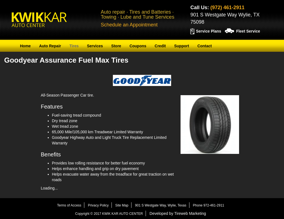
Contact (204, 46)
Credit (160, 46)
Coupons (138, 46)
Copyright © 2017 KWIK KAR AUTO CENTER (109, 214)
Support (181, 46)
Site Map (121, 205)
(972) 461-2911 (227, 7)
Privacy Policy (98, 205)
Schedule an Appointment (129, 25)
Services (95, 46)
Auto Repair (50, 46)
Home (25, 46)
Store (116, 46)
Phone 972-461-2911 (208, 205)
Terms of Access (69, 205)
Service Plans (208, 31)
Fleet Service (248, 31)
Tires (73, 46)
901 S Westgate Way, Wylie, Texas (160, 205)
